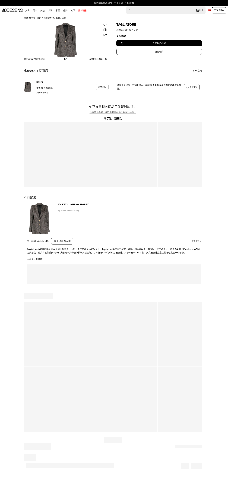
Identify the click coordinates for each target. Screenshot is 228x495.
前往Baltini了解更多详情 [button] (34, 59)
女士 (27, 10)
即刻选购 (129, 3)
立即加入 (219, 10)
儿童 (50, 10)
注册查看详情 (42, 93)
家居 (58, 10)
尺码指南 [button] (197, 71)
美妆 (42, 10)
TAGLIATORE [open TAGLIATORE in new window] (126, 24)
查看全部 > (196, 241)
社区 (73, 10)
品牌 (65, 10)
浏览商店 (102, 87)
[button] (65, 40)
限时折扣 (82, 10)
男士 (35, 10)
